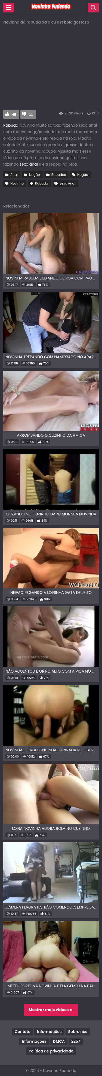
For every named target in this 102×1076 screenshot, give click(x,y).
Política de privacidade (51, 1051)
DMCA (59, 1041)
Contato (22, 1031)
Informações (49, 1031)
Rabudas (58, 174)
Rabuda (10, 125)
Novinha (17, 183)
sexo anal (29, 164)
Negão (34, 174)
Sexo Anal (67, 183)
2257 (75, 1041)
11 (31, 115)
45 (14, 115)
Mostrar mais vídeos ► (51, 1009)
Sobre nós (77, 1031)
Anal (14, 174)
